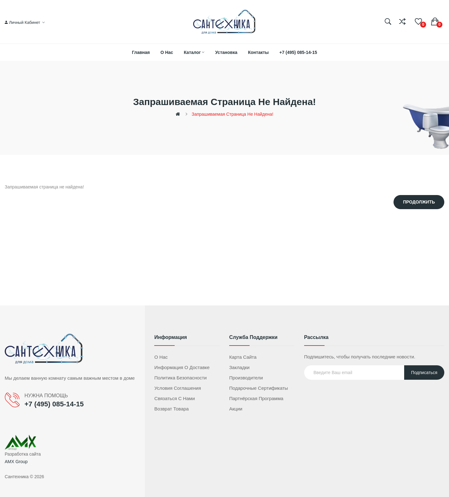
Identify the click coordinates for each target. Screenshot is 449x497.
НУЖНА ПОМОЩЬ (46, 395)
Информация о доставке (181, 367)
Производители (246, 377)
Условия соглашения (177, 388)
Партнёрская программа (256, 398)
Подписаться (424, 372)
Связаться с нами (174, 398)
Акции (235, 408)
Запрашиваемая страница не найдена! (232, 114)
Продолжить (419, 201)
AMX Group (16, 461)
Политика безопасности (180, 377)
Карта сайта (242, 357)
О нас (161, 357)
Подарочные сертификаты (258, 388)
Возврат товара (171, 408)
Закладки (239, 367)
